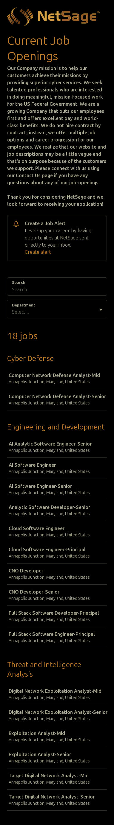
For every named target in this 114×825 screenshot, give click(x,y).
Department (23, 305)
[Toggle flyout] (100, 309)
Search (18, 282)
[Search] (57, 290)
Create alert (38, 252)
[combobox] (12, 312)
